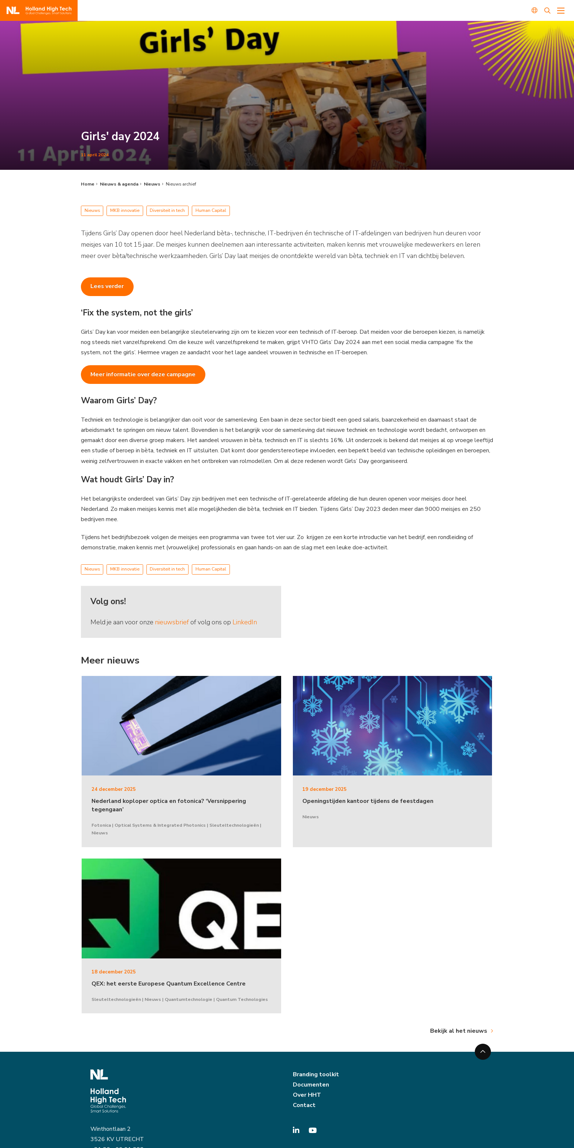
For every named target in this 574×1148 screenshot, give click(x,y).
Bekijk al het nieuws (458, 1031)
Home (87, 184)
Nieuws (152, 184)
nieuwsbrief (172, 622)
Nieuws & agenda (119, 184)
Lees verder (107, 286)
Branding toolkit (316, 1074)
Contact (304, 1105)
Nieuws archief (181, 184)
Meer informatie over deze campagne (142, 374)
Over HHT (307, 1095)
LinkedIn (244, 622)
